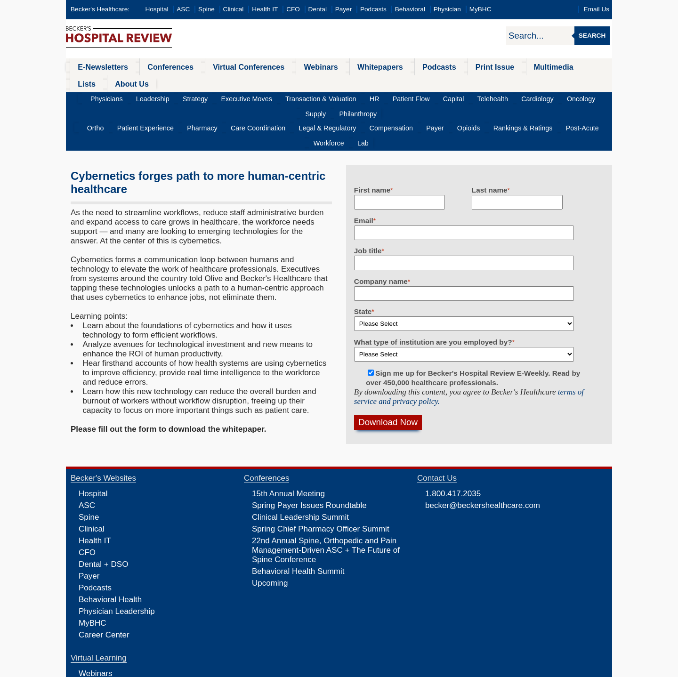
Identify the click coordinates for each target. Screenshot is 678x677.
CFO (293, 9)
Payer (343, 9)
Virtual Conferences (228, 67)
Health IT (265, 9)
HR (335, 82)
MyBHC (480, 9)
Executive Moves (222, 82)
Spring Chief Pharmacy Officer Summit (320, 483)
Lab (588, 97)
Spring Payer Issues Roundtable (309, 459)
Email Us (596, 9)
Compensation (357, 97)
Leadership (141, 82)
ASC (183, 9)
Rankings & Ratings (469, 97)
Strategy (178, 82)
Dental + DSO (103, 518)
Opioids (422, 97)
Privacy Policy (238, 669)
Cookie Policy (275, 669)
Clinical (233, 9)
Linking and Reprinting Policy (331, 669)
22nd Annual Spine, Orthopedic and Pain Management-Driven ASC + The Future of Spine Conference (326, 504)
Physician (447, 9)
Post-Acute (522, 97)
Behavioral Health (110, 553)
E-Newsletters (97, 67)
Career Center (104, 589)
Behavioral (410, 9)
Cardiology (473, 82)
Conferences (158, 67)
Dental (317, 9)
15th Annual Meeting (288, 447)
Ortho (97, 97)
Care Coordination (239, 97)
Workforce (560, 97)
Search (592, 35)
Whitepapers (345, 67)
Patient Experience (140, 97)
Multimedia (498, 67)
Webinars (293, 67)
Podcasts (373, 9)
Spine (206, 9)
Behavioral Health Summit (298, 525)
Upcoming (270, 537)
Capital (402, 82)
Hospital (156, 9)
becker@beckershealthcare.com (482, 459)
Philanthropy (579, 82)
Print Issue (446, 67)
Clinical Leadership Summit (300, 471)
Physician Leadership (117, 565)
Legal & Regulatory (300, 97)
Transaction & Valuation (288, 82)
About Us (579, 67)
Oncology (510, 82)
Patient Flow (366, 82)
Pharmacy (190, 97)
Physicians (102, 82)
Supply (542, 82)
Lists (540, 67)
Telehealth (435, 82)
